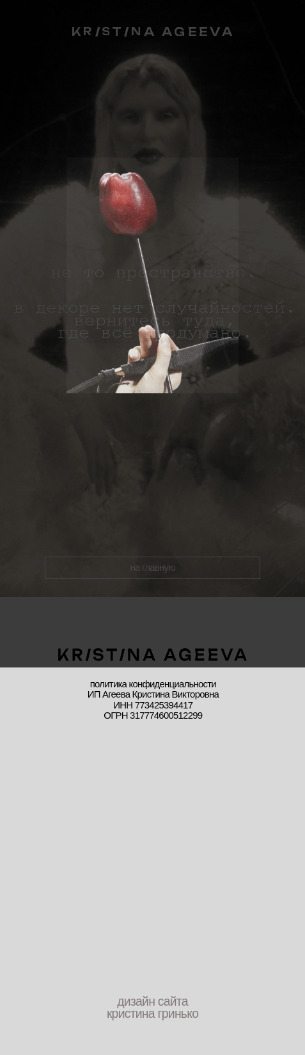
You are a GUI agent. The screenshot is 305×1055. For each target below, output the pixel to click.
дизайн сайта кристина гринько (152, 1007)
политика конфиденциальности (153, 684)
